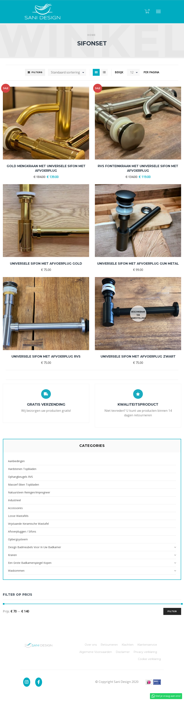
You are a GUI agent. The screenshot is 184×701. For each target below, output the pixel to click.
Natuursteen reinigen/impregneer (29, 492)
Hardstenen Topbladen (22, 469)
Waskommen (16, 570)
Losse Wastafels (18, 516)
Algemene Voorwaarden (95, 652)
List (104, 72)
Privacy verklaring (145, 652)
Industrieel (14, 500)
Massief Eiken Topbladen (23, 484)
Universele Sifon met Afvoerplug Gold (46, 263)
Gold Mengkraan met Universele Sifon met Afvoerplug (46, 168)
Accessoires (15, 508)
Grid (96, 72)
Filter (172, 611)
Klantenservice (147, 644)
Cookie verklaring (149, 659)
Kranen (12, 555)
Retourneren (109, 644)
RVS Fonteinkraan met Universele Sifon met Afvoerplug (138, 168)
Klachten (128, 644)
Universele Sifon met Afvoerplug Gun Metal (138, 263)
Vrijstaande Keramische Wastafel (28, 523)
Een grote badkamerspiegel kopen (29, 563)
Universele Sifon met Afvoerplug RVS (46, 356)
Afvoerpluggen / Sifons (22, 531)
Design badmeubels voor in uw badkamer (34, 547)
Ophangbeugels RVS (20, 477)
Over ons (91, 644)
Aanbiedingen (16, 461)
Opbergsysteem (18, 539)
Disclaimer (123, 652)
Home (91, 35)
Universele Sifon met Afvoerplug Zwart (138, 356)
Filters (37, 72)
